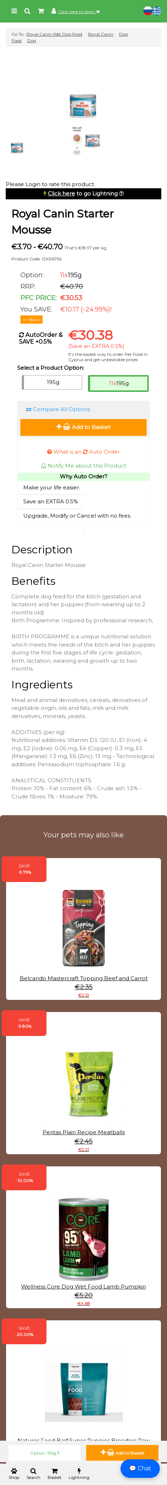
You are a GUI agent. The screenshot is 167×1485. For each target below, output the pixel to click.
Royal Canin (100, 34)
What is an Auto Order (83, 451)
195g (53, 382)
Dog (31, 40)
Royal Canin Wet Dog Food (54, 34)
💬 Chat (140, 1468)
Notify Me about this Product (83, 465)
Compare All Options (58, 409)
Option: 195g (44, 1452)
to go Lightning (83, 193)
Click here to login (79, 11)
